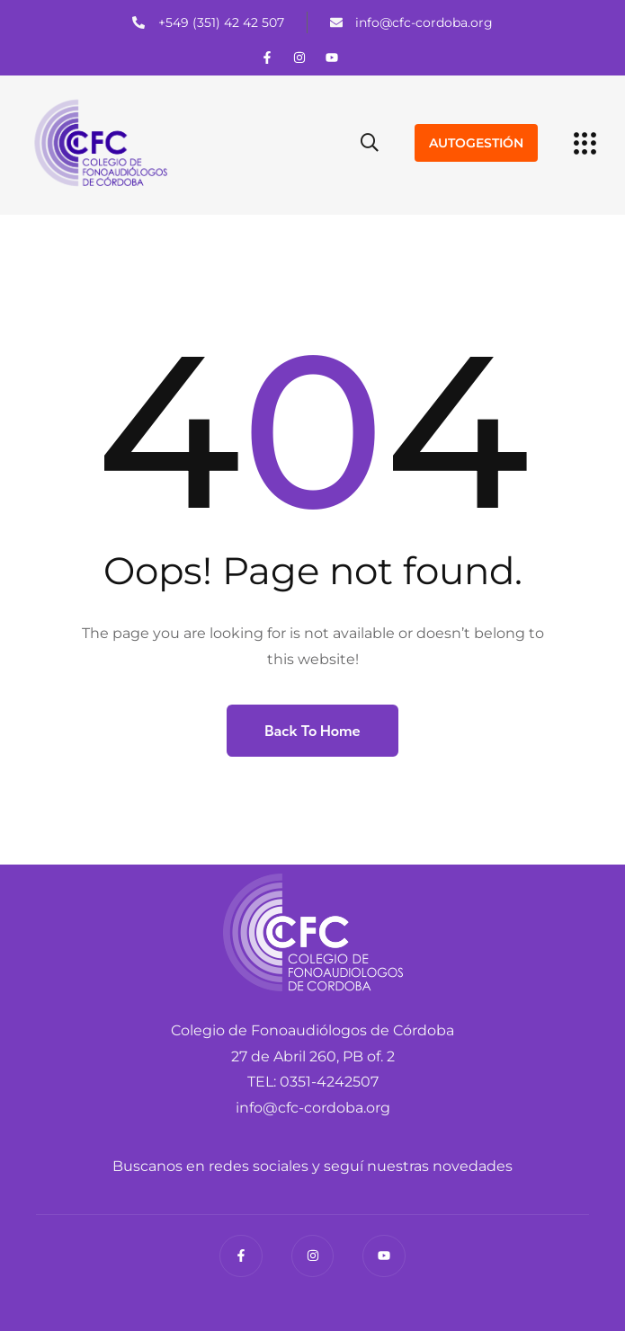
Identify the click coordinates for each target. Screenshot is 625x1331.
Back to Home (312, 731)
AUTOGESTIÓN (476, 143)
